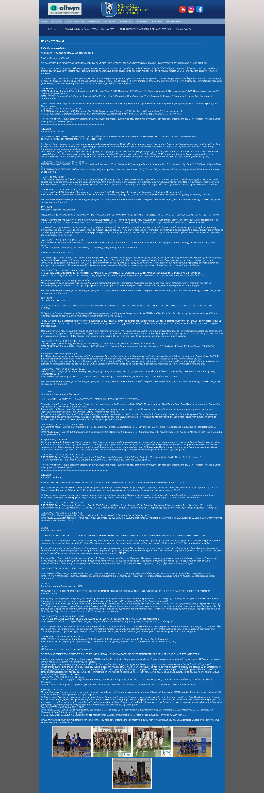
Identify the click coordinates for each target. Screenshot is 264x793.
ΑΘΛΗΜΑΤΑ (110, 21)
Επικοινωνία (157, 21)
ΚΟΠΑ (44, 21)
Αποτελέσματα (126, 21)
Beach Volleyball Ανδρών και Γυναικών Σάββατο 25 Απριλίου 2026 (89, 29)
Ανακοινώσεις (94, 21)
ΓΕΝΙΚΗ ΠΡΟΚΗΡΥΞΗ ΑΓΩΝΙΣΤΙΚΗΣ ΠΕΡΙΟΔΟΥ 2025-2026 (148, 29)
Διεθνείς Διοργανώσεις (75, 21)
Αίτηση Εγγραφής (174, 21)
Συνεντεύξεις (142, 21)
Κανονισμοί (56, 21)
